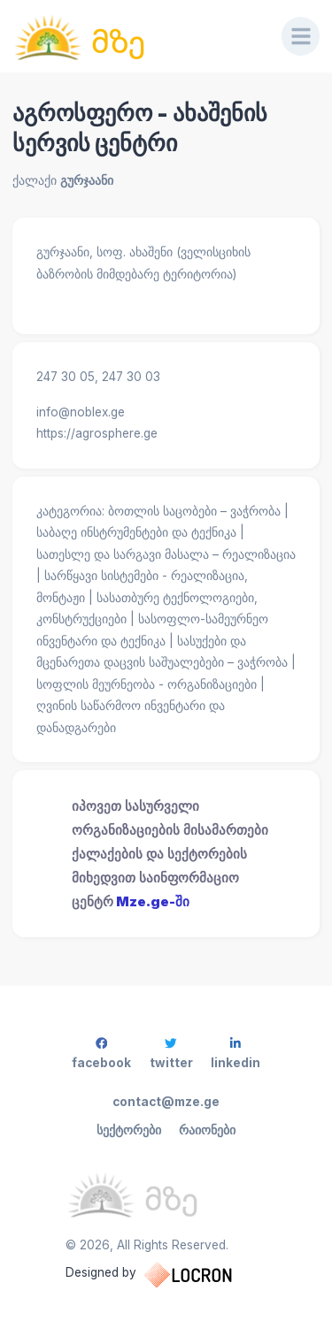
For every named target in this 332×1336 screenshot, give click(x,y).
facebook (101, 1053)
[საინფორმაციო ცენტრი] (135, 36)
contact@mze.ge (166, 1102)
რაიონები (207, 1130)
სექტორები (129, 1130)
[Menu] (301, 36)
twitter (171, 1053)
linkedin (235, 1053)
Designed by (166, 1275)
